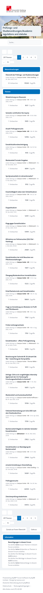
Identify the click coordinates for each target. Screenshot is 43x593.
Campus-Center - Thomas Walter (26, 361)
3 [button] (27, 57)
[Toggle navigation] (40, 8)
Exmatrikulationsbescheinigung (17, 144)
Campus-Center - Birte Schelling (26, 77)
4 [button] (31, 57)
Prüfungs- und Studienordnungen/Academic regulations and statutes (17, 31)
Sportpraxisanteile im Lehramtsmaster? (19, 176)
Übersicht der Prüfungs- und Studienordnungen (22, 75)
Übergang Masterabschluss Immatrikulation (21, 275)
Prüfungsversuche (12, 481)
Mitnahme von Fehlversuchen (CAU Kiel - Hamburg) (20, 240)
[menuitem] (7, 586)
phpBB (13, 578)
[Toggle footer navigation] (3, 572)
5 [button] (35, 57)
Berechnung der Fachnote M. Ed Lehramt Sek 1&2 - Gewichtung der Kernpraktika (21, 357)
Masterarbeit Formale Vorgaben (17, 160)
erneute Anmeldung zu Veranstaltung (19, 465)
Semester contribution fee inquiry (17, 113)
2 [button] (23, 57)
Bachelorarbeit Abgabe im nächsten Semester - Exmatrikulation (22, 430)
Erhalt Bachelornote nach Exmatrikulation (20, 291)
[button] (12, 62)
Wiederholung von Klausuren (16, 97)
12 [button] (8, 62)
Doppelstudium (11, 208)
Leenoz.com (21, 580)
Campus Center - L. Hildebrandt (26, 163)
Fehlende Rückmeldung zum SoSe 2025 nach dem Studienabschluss (21, 412)
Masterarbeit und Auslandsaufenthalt (19, 395)
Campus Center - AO (23, 131)
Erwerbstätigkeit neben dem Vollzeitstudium (21, 192)
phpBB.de (26, 583)
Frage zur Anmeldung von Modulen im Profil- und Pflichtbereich (21, 308)
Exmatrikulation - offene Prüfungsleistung (20, 341)
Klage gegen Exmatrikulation (15, 223)
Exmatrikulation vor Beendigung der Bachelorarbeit (18, 448)
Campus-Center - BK (23, 100)
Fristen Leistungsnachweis (15, 325)
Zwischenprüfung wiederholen (16, 496)
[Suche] (35, 42)
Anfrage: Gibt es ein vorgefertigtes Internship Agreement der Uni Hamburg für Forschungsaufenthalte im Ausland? (21, 377)
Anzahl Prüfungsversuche (14, 129)
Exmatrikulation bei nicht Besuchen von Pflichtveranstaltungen (19, 258)
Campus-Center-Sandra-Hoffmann (27, 397)
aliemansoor (20, 434)
